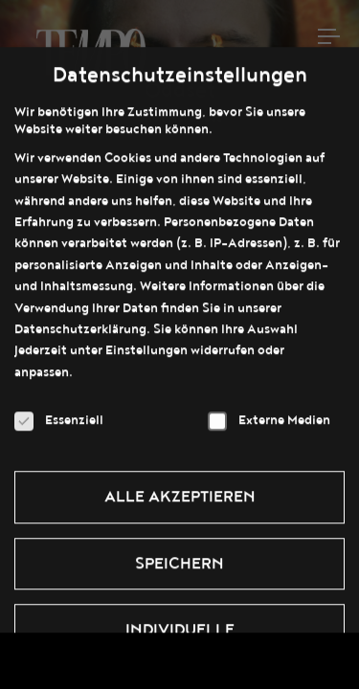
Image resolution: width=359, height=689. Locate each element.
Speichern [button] (179, 554)
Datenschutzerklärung (80, 319)
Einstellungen (146, 340)
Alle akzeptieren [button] (180, 487)
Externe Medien (269, 410)
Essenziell (58, 410)
